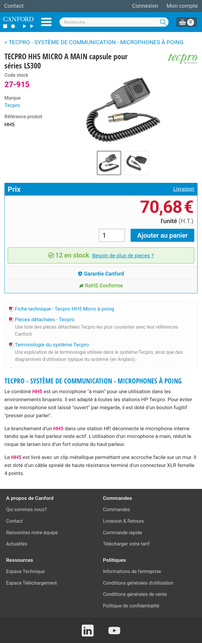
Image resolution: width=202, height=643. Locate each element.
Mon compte (182, 6)
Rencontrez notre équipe (32, 532)
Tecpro (12, 105)
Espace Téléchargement (31, 583)
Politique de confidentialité (131, 606)
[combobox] (114, 22)
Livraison (183, 189)
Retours (135, 521)
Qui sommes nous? (26, 509)
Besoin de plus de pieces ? (123, 256)
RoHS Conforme (101, 286)
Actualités (17, 544)
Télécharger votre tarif (126, 544)
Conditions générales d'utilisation (138, 583)
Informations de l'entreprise (132, 571)
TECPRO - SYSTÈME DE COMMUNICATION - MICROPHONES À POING (93, 381)
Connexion (145, 6)
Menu (46, 22)
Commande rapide (122, 532)
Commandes (116, 509)
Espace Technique (25, 571)
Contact (14, 6)
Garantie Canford (101, 274)
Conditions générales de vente (135, 594)
